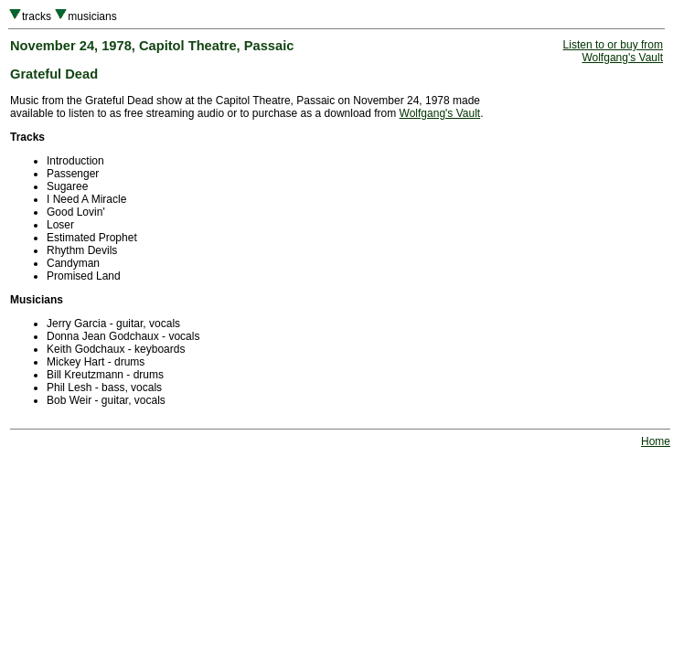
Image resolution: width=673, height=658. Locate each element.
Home (655, 441)
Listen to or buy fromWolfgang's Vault (613, 51)
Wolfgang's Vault (440, 113)
